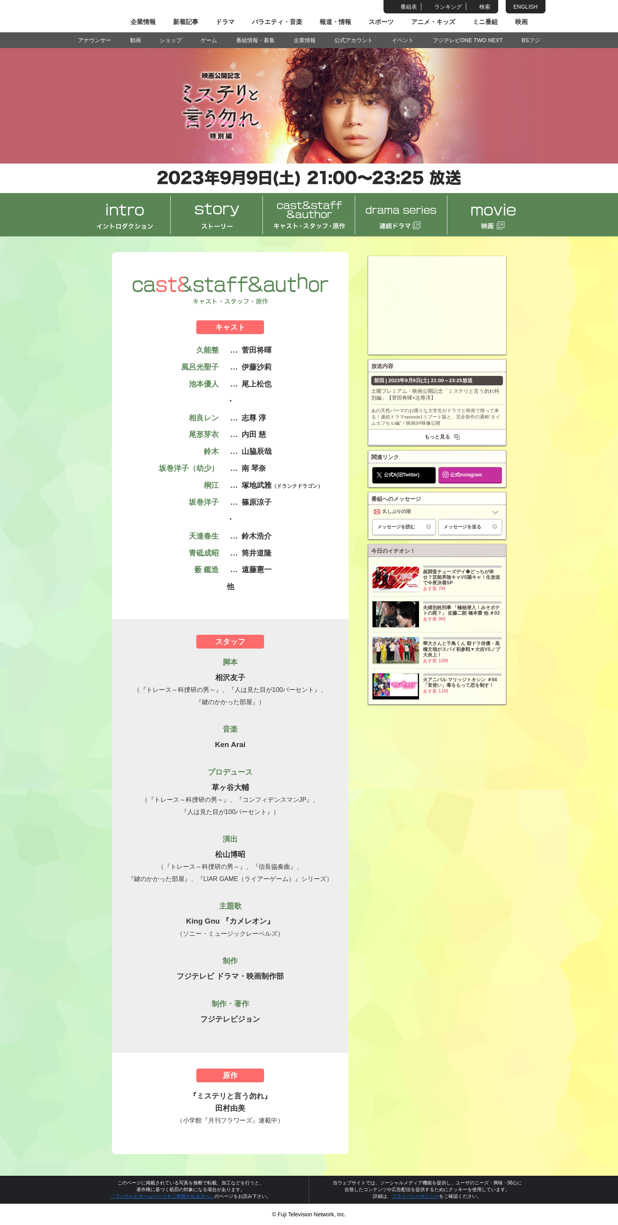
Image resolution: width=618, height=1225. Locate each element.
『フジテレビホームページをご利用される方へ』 (162, 1196)
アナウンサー (94, 40)
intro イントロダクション (124, 214)
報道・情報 (335, 22)
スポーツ (381, 22)
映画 (521, 22)
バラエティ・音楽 (277, 22)
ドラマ (225, 22)
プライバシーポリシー (415, 1196)
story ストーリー (217, 214)
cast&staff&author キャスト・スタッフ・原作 (309, 214)
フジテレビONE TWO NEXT (468, 40)
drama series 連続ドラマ (401, 214)
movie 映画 (493, 214)
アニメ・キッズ (433, 22)
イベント (403, 40)
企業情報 (143, 22)
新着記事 (185, 22)
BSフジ (530, 40)
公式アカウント (353, 40)
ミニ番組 (485, 22)
